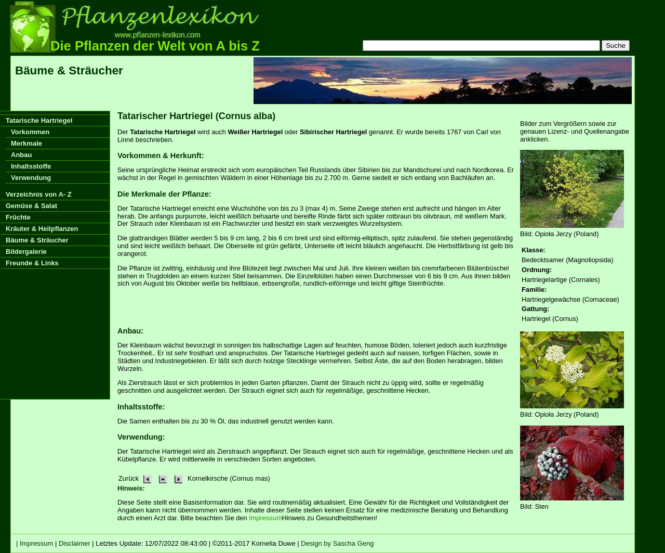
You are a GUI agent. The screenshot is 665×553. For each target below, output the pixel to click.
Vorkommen (30, 132)
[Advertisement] (443, 80)
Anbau (21, 155)
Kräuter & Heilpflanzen (42, 229)
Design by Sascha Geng (337, 543)
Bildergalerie (26, 251)
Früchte (18, 217)
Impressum (265, 518)
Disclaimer (74, 543)
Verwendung (31, 178)
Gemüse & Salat (31, 206)
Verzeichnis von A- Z (39, 194)
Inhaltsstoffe (31, 166)
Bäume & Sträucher (37, 240)
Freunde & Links (32, 263)
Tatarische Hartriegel (39, 120)
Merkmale (26, 143)
